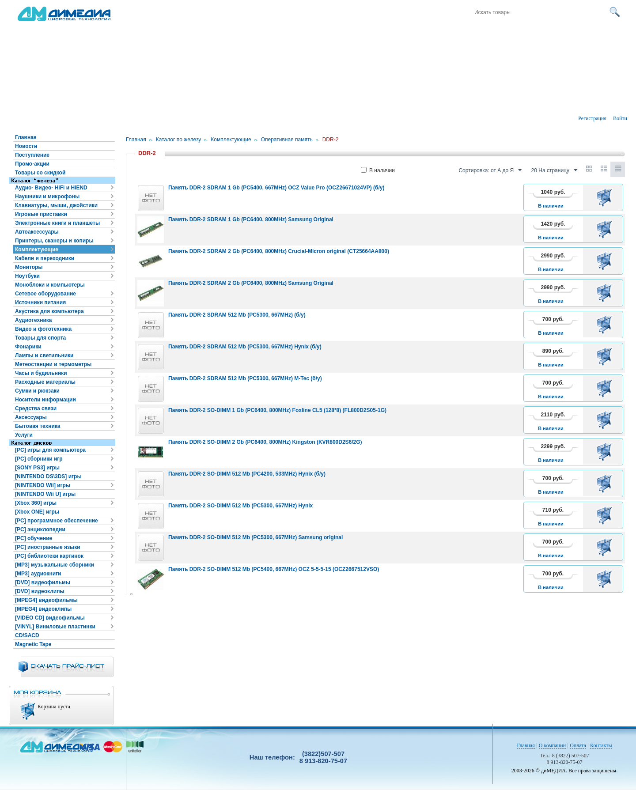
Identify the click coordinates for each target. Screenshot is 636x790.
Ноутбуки (27, 276)
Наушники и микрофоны (47, 196)
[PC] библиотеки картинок (49, 556)
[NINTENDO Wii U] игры (45, 494)
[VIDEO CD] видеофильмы (50, 618)
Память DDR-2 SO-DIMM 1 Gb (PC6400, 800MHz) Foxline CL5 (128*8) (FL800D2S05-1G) (277, 410)
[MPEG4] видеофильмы (46, 600)
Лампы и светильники (44, 355)
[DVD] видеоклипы (39, 591)
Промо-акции (32, 164)
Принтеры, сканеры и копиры (54, 241)
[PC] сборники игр (39, 459)
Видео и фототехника (43, 329)
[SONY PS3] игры (37, 468)
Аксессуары (31, 417)
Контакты (601, 745)
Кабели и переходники (44, 258)
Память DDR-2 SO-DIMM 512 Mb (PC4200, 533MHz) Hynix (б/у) (247, 474)
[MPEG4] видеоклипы (43, 609)
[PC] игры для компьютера (50, 450)
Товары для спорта (40, 338)
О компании (552, 745)
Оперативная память (287, 139)
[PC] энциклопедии (40, 529)
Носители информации (45, 400)
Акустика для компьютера (49, 311)
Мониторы (29, 267)
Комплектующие (36, 249)
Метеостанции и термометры (53, 364)
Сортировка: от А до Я (490, 170)
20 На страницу (554, 170)
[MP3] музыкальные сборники (54, 565)
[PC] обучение (33, 538)
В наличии (378, 170)
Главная (26, 137)
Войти (620, 118)
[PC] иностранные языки (47, 547)
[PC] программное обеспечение (56, 521)
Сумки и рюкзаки (37, 391)
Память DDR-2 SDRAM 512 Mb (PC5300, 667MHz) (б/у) (237, 315)
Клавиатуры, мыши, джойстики (56, 205)
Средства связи (36, 408)
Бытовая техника (38, 426)
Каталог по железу (178, 139)
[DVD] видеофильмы (42, 582)
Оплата (578, 745)
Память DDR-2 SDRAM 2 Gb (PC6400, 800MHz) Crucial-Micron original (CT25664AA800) (278, 251)
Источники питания (40, 302)
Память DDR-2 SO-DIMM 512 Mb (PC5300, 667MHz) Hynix (240, 506)
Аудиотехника (33, 320)
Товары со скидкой (40, 173)
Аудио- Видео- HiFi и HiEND (51, 188)
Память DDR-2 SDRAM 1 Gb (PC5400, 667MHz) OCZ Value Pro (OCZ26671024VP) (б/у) (276, 188)
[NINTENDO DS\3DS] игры (48, 476)
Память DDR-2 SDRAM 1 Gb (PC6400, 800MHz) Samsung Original (250, 219)
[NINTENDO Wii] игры (42, 485)
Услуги (24, 435)
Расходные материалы (45, 382)
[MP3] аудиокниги (38, 574)
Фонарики (28, 347)
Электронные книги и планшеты (57, 223)
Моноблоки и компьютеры (50, 285)
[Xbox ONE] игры (37, 512)
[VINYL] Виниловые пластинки (55, 627)
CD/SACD (27, 635)
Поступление (32, 155)
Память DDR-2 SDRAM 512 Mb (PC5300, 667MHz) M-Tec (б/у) (245, 378)
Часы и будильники (41, 373)
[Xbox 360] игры (36, 503)
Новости (26, 146)
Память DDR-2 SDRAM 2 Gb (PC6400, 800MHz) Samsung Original (250, 283)
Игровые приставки (41, 214)
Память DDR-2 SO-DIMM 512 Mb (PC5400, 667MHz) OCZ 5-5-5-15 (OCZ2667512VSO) (273, 569)
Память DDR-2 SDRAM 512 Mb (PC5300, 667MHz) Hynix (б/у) (245, 347)
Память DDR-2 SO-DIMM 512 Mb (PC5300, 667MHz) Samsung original (255, 537)
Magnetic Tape (33, 644)
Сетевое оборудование (45, 294)
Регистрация (592, 118)
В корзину (605, 197)
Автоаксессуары (37, 232)
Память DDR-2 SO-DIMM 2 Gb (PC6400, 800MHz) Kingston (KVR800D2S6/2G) (265, 442)
